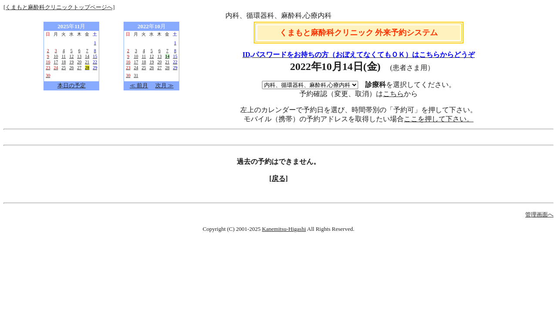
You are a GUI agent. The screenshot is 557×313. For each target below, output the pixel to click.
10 (56, 56)
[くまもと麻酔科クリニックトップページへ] (59, 7)
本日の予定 (71, 85)
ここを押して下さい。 (438, 119)
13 (79, 56)
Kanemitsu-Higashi (284, 229)
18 (63, 62)
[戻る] (278, 178)
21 (87, 62)
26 (71, 67)
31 (136, 75)
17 (56, 62)
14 (87, 56)
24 (136, 67)
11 (63, 56)
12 (71, 56)
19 (71, 62)
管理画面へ (539, 214)
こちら (393, 93)
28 (167, 67)
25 (63, 67)
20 (79, 62)
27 (79, 67)
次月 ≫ (164, 85)
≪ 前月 (139, 85)
